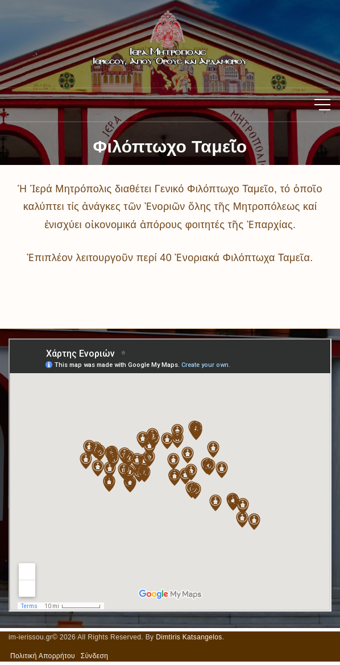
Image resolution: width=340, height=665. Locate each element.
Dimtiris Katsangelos (189, 637)
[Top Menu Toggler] (322, 104)
